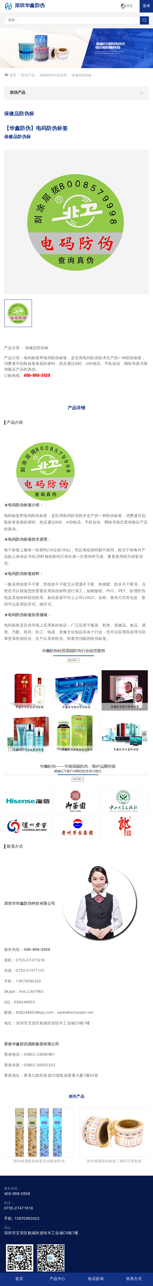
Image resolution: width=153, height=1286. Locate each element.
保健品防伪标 (81, 75)
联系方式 (134, 1279)
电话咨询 (96, 1279)
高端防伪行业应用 (53, 75)
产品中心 (57, 1279)
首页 (10, 74)
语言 (126, 6)
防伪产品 (28, 75)
